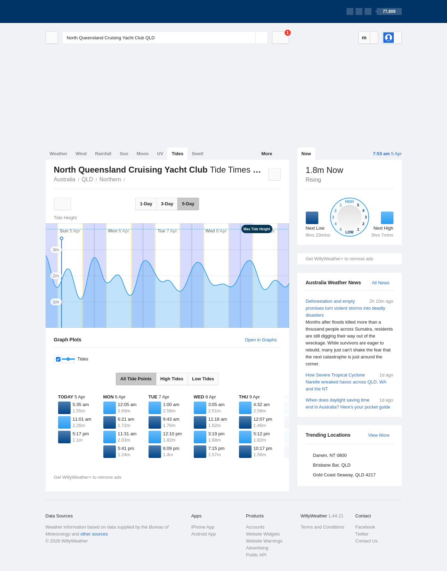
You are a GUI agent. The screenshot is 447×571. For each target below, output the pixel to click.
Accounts (255, 527)
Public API (256, 554)
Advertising (257, 547)
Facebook (365, 527)
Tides (177, 153)
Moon (143, 153)
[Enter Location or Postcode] (165, 37)
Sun (124, 153)
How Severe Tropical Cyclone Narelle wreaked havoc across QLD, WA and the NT (349, 381)
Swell (197, 153)
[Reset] (249, 37)
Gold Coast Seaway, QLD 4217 (344, 474)
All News (381, 282)
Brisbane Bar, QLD (332, 465)
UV (160, 153)
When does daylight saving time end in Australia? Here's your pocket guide (349, 403)
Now (306, 153)
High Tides (171, 378)
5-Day (188, 203)
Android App (203, 534)
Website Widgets (263, 534)
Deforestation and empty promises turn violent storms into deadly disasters (349, 332)
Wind (81, 153)
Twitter (361, 534)
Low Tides (203, 378)
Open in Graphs (261, 339)
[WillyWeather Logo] (78, 11)
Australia (64, 179)
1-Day (146, 203)
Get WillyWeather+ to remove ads (339, 258)
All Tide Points (136, 378)
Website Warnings (264, 541)
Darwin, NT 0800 (330, 455)
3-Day (167, 203)
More (266, 153)
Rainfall (103, 153)
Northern (110, 179)
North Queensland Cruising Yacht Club (128, 179)
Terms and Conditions (322, 527)
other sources (94, 534)
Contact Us (366, 541)
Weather (58, 153)
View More (378, 435)
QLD (87, 179)
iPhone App (203, 527)
